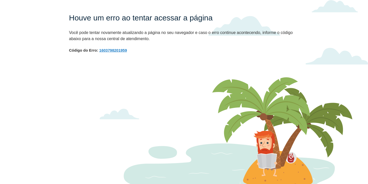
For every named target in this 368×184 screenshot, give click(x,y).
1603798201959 (113, 50)
